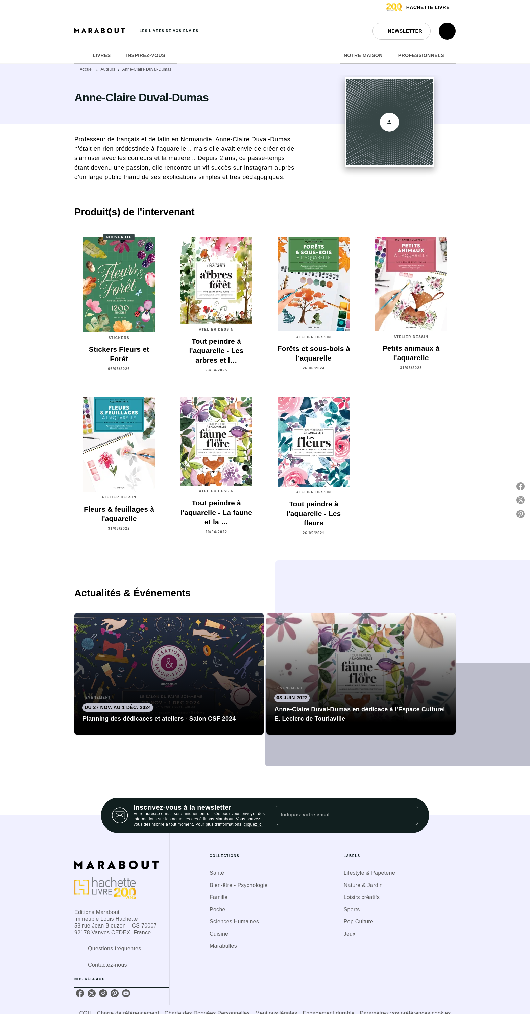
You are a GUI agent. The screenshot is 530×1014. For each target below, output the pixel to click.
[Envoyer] (410, 815)
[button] (401, 31)
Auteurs (108, 69)
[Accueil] (102, 31)
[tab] (81, 55)
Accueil (87, 69)
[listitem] (80, 993)
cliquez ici (253, 824)
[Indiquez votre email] (338, 815)
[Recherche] (447, 31)
